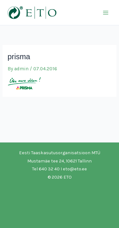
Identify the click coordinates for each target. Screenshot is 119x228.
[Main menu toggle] (106, 12)
